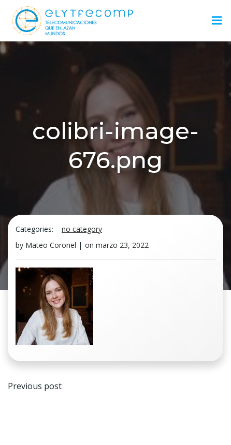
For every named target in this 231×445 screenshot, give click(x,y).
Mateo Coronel (50, 245)
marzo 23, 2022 (122, 245)
